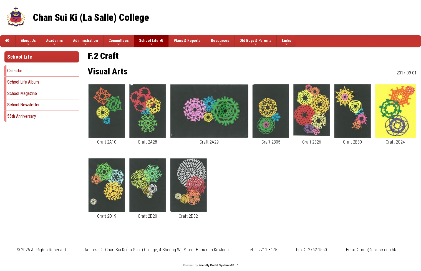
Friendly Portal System (214, 265)
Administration (85, 42)
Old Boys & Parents (255, 42)
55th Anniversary (21, 116)
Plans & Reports (187, 40)
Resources (220, 42)
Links (286, 42)
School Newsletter (23, 104)
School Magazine (22, 93)
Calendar (14, 70)
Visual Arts (108, 71)
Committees (119, 42)
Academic (54, 42)
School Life (148, 42)
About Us (28, 42)
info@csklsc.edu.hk (378, 249)
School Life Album (23, 82)
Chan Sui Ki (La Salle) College (91, 17)
